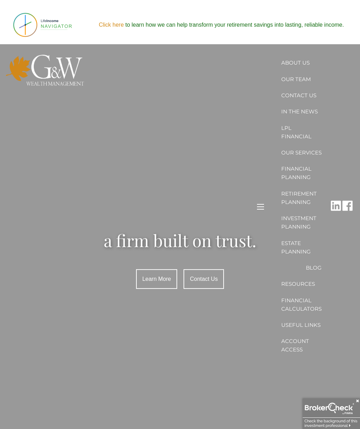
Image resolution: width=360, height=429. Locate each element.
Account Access (295, 345)
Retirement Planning (299, 197)
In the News (299, 111)
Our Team (296, 79)
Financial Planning (296, 172)
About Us (295, 62)
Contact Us (298, 95)
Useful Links (301, 325)
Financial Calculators (301, 304)
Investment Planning (298, 222)
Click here (111, 25)
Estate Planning (296, 247)
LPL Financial (296, 132)
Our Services (301, 152)
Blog (314, 267)
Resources (298, 283)
